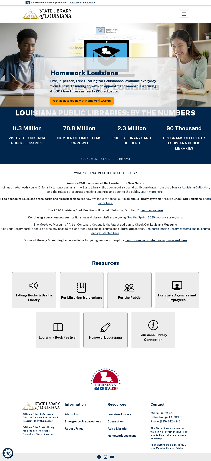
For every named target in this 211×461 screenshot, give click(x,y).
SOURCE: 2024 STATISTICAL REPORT (105, 158)
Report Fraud (74, 428)
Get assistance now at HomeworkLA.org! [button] (82, 100)
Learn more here (151, 191)
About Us (71, 414)
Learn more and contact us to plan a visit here (156, 240)
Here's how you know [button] (83, 2)
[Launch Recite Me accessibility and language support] (7, 453)
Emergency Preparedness (83, 421)
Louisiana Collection (195, 187)
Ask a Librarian (118, 428)
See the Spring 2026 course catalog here (154, 217)
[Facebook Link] (99, 457)
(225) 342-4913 (170, 421)
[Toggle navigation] (184, 14)
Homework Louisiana (122, 435)
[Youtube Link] (112, 457)
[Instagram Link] (105, 457)
